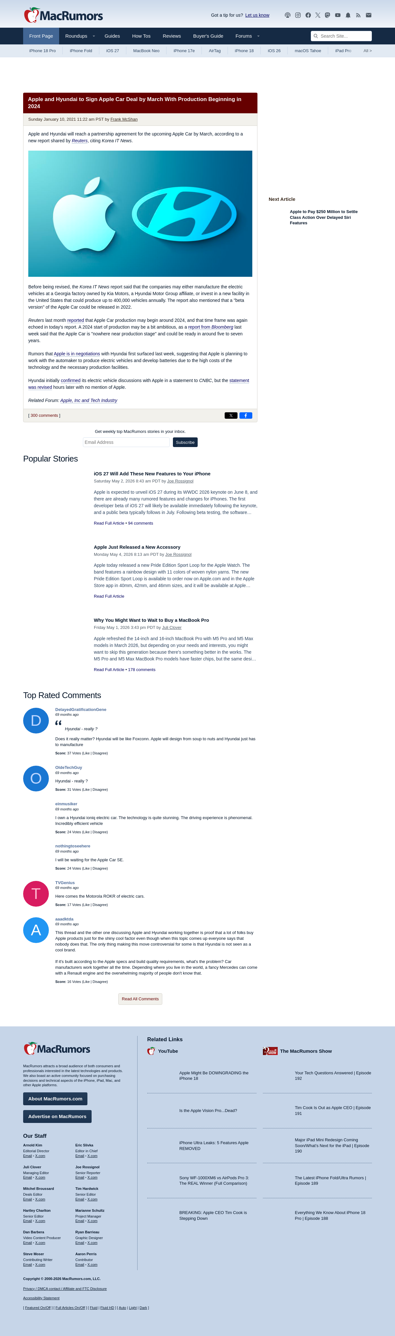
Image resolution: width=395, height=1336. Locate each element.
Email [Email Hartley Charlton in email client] (27, 1218)
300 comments (44, 415)
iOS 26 (274, 50)
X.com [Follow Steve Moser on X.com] (40, 1262)
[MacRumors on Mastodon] (327, 15)
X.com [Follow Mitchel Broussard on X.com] (40, 1197)
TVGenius (65, 882)
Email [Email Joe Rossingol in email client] (80, 1175)
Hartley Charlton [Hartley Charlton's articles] (37, 1208)
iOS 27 (112, 50)
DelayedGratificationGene (80, 709)
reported (75, 320)
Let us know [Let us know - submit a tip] (257, 15)
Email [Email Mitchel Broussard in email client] (27, 1197)
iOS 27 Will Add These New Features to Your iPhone (161, 474)
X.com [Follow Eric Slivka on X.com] (92, 1153)
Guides (112, 36)
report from (210, 327)
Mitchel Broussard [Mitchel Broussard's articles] (38, 1186)
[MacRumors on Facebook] (308, 15)
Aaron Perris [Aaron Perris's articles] (86, 1252)
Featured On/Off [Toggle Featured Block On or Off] (37, 1308)
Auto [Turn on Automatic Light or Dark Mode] (122, 1308)
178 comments (141, 669)
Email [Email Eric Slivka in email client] (80, 1153)
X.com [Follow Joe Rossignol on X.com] (92, 1175)
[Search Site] (341, 36)
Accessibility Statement (41, 1298)
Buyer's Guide (208, 36)
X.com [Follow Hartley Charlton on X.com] (40, 1218)
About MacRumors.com (55, 1096)
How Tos (141, 36)
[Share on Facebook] (245, 415)
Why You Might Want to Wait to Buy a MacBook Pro (160, 620)
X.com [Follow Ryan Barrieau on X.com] (92, 1240)
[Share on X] (231, 415)
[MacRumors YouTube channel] (338, 15)
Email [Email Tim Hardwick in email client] (80, 1197)
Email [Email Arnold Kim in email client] (27, 1153)
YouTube (168, 1048)
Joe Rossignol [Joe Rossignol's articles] (88, 1165)
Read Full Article (109, 523)
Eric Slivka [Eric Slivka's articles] (85, 1143)
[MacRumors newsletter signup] (368, 15)
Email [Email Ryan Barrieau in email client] (80, 1240)
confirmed (70, 380)
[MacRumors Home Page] (63, 15)
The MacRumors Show (306, 1048)
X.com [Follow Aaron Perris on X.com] (92, 1262)
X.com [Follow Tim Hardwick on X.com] (92, 1197)
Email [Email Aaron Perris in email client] (80, 1262)
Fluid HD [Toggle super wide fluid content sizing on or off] (107, 1308)
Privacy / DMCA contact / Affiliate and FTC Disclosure (65, 1289)
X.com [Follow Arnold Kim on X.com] (40, 1153)
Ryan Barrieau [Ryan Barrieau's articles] (88, 1230)
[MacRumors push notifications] (348, 15)
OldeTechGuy (68, 767)
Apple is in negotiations (77, 353)
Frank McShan (124, 119)
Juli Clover (172, 627)
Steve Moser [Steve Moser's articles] (33, 1252)
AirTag (215, 50)
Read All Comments (140, 998)
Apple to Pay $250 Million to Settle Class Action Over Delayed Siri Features (324, 217)
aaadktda (64, 919)
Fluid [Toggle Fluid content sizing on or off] (93, 1308)
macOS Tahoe (308, 50)
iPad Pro (343, 50)
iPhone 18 (244, 50)
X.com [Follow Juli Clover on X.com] (40, 1175)
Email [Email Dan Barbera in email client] (27, 1240)
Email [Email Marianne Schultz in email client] (80, 1218)
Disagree (100, 753)
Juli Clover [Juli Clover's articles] (32, 1165)
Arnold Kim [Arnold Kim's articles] (32, 1143)
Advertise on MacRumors (57, 1114)
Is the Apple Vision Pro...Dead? (208, 1108)
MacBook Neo (146, 50)
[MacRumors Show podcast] (287, 15)
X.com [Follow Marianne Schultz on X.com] (92, 1218)
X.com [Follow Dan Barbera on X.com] (40, 1240)
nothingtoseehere (72, 846)
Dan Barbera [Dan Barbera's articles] (33, 1230)
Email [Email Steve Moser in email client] (27, 1262)
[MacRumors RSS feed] (358, 15)
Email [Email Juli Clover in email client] (27, 1175)
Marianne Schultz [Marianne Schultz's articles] (90, 1208)
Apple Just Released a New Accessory (143, 547)
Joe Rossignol (180, 481)
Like (86, 753)
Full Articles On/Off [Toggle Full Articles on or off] (70, 1308)
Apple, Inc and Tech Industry (88, 400)
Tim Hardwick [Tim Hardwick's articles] (87, 1186)
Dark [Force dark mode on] (143, 1308)
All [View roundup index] (368, 50)
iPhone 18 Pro (42, 50)
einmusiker (66, 803)
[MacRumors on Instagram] (298, 15)
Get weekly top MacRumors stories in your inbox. (140, 431)
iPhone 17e (184, 50)
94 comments (140, 523)
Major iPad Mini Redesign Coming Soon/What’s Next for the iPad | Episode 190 (332, 1143)
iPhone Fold (81, 50)
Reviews (172, 36)
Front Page (41, 36)
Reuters (79, 140)
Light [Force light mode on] (133, 1308)
